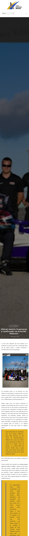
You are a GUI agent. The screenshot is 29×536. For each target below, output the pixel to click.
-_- (8, 336)
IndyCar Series (14, 326)
